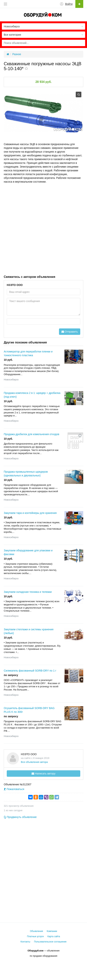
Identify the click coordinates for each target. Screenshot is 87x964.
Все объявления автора (34, 762)
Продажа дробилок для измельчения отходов (31, 434)
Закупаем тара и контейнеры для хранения (30, 512)
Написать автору (43, 773)
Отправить (69, 331)
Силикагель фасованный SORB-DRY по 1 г (30, 670)
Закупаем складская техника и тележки (28, 591)
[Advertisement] (43, 228)
